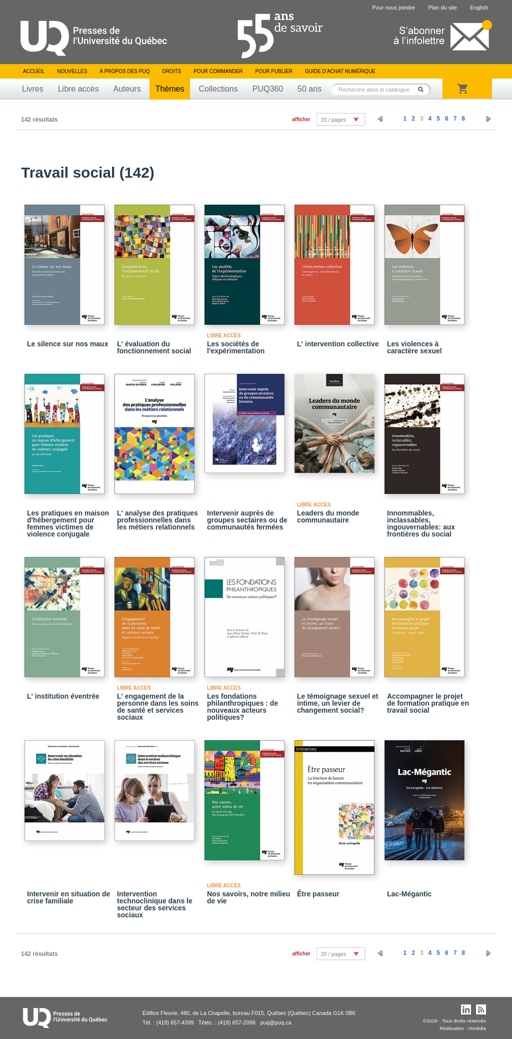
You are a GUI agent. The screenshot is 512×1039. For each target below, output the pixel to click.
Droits (171, 71)
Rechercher (423, 89)
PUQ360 (267, 89)
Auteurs (127, 89)
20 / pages (333, 120)
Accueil (33, 71)
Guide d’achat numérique (340, 71)
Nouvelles (72, 71)
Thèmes (170, 89)
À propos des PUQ (125, 71)
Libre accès (78, 89)
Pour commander (218, 71)
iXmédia (477, 1028)
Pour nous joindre (393, 8)
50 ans (310, 89)
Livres (33, 89)
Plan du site (442, 8)
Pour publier (274, 71)
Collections (218, 89)
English (479, 8)
